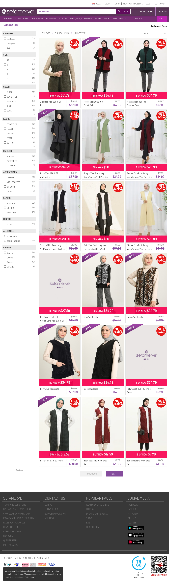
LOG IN (107, 3)
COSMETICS (137, 18)
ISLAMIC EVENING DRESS (97, 504)
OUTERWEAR (51, 18)
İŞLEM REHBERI (10, 540)
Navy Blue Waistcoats (49, 388)
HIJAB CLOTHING (21, 18)
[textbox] (73, 11)
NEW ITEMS (8, 18)
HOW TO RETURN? (11, 527)
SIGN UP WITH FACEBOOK (132, 3)
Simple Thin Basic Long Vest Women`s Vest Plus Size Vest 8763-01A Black (52, 249)
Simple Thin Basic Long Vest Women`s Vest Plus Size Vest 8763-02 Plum (139, 177)
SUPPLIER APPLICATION (55, 513)
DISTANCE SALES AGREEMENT (17, 509)
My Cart (163, 11)
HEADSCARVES (37, 18)
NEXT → (114, 474)
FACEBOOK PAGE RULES (14, 522)
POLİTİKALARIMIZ (11, 544)
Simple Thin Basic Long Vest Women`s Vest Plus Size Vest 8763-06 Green (96, 177)
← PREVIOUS (91, 474)
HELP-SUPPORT (160, 3)
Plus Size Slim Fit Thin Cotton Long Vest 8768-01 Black (52, 321)
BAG (88, 522)
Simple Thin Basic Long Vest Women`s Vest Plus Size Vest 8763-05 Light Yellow (139, 249)
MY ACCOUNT (146, 11)
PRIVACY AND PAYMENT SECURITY (18, 518)
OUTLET (162, 18)
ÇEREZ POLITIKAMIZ (12, 531)
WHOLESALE (50, 518)
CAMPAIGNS (8, 536)
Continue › (20, 470)
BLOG (148, 3)
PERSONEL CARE (93, 527)
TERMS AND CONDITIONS (14, 504)
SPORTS (98, 18)
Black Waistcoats (91, 388)
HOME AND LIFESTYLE (121, 18)
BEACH (106, 18)
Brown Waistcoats (135, 317)
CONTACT (49, 504)
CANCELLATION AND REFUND (16, 513)
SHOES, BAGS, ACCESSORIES (81, 18)
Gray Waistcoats (91, 317)
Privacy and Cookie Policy (19, 577)
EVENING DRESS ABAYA (97, 513)
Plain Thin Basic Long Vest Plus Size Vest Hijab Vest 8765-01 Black (95, 249)
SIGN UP (116, 3)
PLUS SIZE (63, 18)
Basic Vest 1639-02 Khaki (51, 460)
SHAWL (89, 518)
